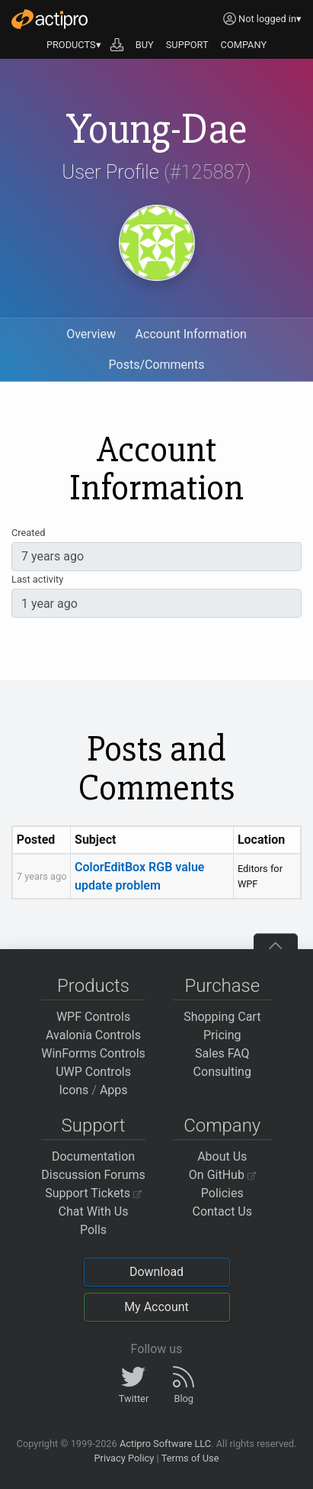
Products (93, 985)
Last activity (37, 579)
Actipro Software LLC (165, 1443)
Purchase (222, 985)
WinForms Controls (93, 1053)
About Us (222, 1156)
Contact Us (222, 1211)
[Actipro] (49, 19)
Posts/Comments (157, 364)
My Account (156, 1307)
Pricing (222, 1035)
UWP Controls (93, 1071)
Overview (91, 334)
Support (94, 1125)
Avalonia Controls (93, 1035)
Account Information (191, 334)
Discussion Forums (93, 1175)
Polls (93, 1230)
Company (222, 1125)
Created (28, 532)
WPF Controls (93, 1016)
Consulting (222, 1071)
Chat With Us (94, 1211)
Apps (114, 1090)
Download (156, 1272)
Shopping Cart (222, 1016)
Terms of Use (190, 1458)
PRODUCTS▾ (73, 44)
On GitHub (222, 1175)
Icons (73, 1090)
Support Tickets (93, 1193)
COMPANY (244, 44)
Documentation (93, 1156)
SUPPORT (187, 44)
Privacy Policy (124, 1458)
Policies (222, 1193)
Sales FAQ (222, 1053)
